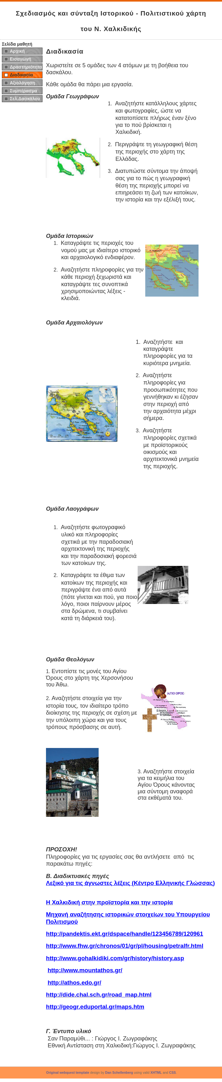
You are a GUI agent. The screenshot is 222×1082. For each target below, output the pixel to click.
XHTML (156, 1072)
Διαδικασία (21, 74)
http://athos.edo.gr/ (74, 982)
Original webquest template (67, 1072)
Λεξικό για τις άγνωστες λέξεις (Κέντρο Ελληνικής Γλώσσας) (130, 883)
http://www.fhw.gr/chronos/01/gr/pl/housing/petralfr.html (124, 945)
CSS (172, 1072)
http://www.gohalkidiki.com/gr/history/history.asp (115, 958)
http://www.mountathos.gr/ (85, 970)
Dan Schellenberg (119, 1072)
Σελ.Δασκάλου (25, 98)
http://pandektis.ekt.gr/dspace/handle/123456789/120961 (124, 933)
